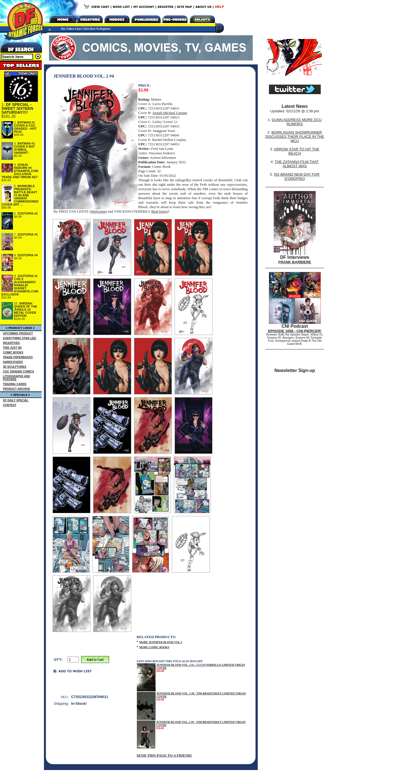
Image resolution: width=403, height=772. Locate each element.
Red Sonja (159, 211)
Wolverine (98, 211)
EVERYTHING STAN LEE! (19, 338)
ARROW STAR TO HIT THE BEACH (296, 151)
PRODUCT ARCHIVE (16, 388)
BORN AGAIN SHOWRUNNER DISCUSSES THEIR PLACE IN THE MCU (294, 136)
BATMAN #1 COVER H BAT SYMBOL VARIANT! (24, 148)
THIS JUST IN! (12, 347)
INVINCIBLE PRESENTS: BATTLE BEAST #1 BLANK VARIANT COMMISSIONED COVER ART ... (19, 195)
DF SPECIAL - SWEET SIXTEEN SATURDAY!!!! (17, 108)
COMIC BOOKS (13, 352)
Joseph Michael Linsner (170, 113)
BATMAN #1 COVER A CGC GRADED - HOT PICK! (25, 127)
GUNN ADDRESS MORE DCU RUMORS (297, 122)
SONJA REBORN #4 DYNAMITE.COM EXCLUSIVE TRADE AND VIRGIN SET (19, 171)
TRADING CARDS (15, 384)
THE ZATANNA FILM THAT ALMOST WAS (297, 164)
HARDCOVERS (13, 362)
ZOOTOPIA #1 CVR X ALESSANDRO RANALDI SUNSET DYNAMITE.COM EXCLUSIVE (19, 285)
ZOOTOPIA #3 (27, 234)
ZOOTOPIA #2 (27, 213)
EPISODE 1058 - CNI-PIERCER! (295, 331)
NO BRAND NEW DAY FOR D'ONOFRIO (297, 176)
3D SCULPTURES (14, 366)
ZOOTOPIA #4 (27, 255)
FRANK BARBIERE (294, 262)
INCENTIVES (11, 343)
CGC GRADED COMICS (18, 371)
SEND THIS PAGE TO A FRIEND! (164, 755)
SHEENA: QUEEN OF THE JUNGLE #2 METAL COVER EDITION (25, 309)
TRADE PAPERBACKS (18, 357)
